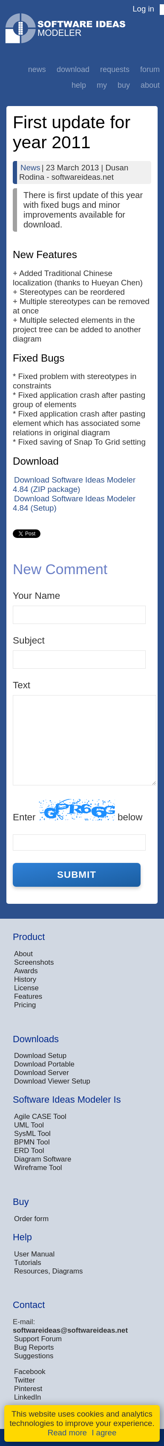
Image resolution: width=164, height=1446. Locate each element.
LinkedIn (27, 1397)
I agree (104, 1432)
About (150, 85)
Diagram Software (42, 1159)
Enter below (77, 810)
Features (28, 996)
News (37, 69)
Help (79, 85)
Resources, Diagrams (48, 1271)
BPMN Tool (32, 1142)
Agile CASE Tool (40, 1117)
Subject (29, 640)
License (26, 988)
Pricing (25, 1005)
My (102, 85)
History (25, 979)
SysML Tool (32, 1134)
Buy (124, 85)
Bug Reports (34, 1347)
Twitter (24, 1380)
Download (73, 69)
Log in (143, 8)
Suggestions (33, 1356)
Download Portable (44, 1064)
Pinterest (28, 1389)
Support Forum (38, 1339)
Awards (26, 971)
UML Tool (29, 1125)
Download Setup (40, 1056)
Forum (150, 69)
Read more (67, 1432)
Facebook (30, 1372)
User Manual (34, 1254)
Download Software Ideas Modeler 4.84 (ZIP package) (74, 484)
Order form (31, 1219)
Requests (114, 69)
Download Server (41, 1073)
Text (21, 685)
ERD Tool (29, 1151)
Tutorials (27, 1263)
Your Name (36, 595)
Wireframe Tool (38, 1168)
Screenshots (34, 962)
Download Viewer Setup (52, 1081)
